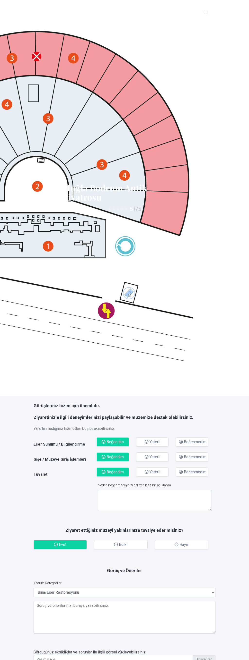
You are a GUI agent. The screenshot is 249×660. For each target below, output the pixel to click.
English (219, 12)
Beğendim (113, 442)
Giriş (234, 12)
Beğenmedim (192, 442)
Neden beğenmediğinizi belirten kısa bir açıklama (134, 485)
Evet (60, 544)
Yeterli (152, 442)
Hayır (181, 544)
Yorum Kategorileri (48, 583)
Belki (120, 544)
